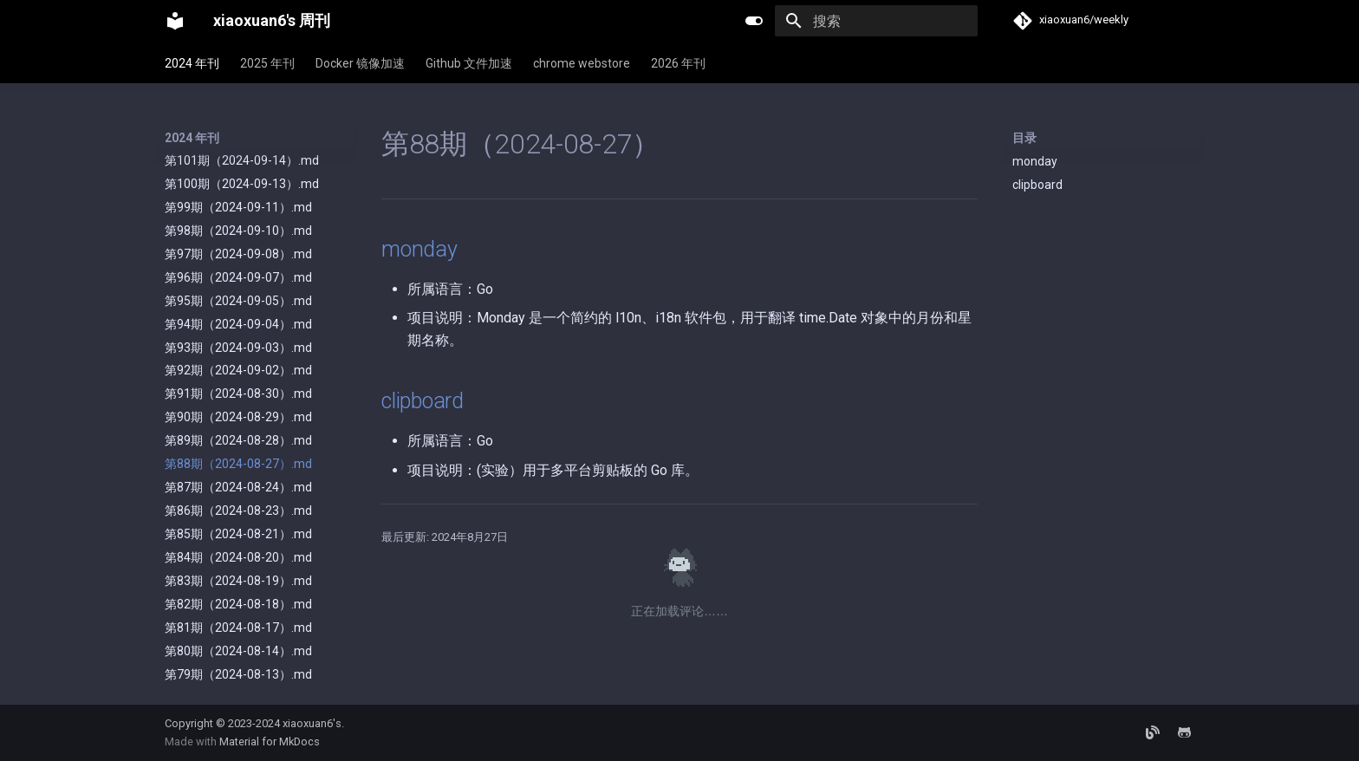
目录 (1024, 138)
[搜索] (876, 20)
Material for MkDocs (269, 741)
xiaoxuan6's (312, 723)
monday (1034, 161)
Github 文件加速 (469, 63)
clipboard (1037, 185)
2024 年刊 (192, 63)
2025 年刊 (267, 63)
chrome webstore (581, 63)
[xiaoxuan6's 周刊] (175, 20)
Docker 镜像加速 (360, 63)
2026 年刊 (678, 63)
